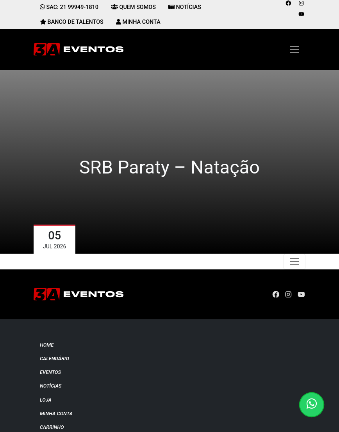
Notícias (51, 386)
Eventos (50, 372)
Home (47, 345)
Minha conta (56, 413)
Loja (46, 400)
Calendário (54, 358)
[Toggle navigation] (294, 49)
